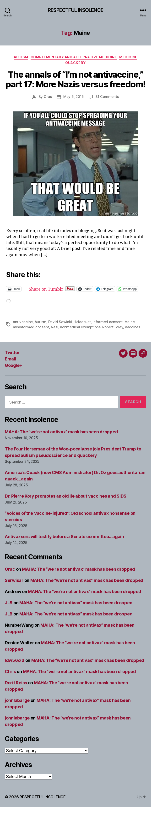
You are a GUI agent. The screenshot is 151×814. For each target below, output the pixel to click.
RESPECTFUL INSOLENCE (75, 10)
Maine (129, 329)
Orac (48, 96)
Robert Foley (112, 334)
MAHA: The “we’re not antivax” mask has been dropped (61, 438)
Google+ (13, 372)
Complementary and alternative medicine (74, 57)
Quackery (75, 63)
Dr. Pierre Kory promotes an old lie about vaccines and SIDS (65, 503)
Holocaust (82, 329)
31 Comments (107, 96)
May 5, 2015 (73, 96)
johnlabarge (17, 707)
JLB (8, 609)
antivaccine (23, 329)
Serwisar (14, 587)
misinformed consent (31, 334)
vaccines (132, 334)
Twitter (12, 359)
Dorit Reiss (16, 689)
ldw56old (14, 667)
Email (10, 366)
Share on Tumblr (61, 289)
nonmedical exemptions (80, 334)
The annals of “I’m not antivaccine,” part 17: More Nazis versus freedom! (75, 79)
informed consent (107, 329)
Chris (10, 678)
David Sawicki (60, 329)
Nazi (54, 334)
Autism (21, 57)
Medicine (128, 57)
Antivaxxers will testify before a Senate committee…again (64, 543)
